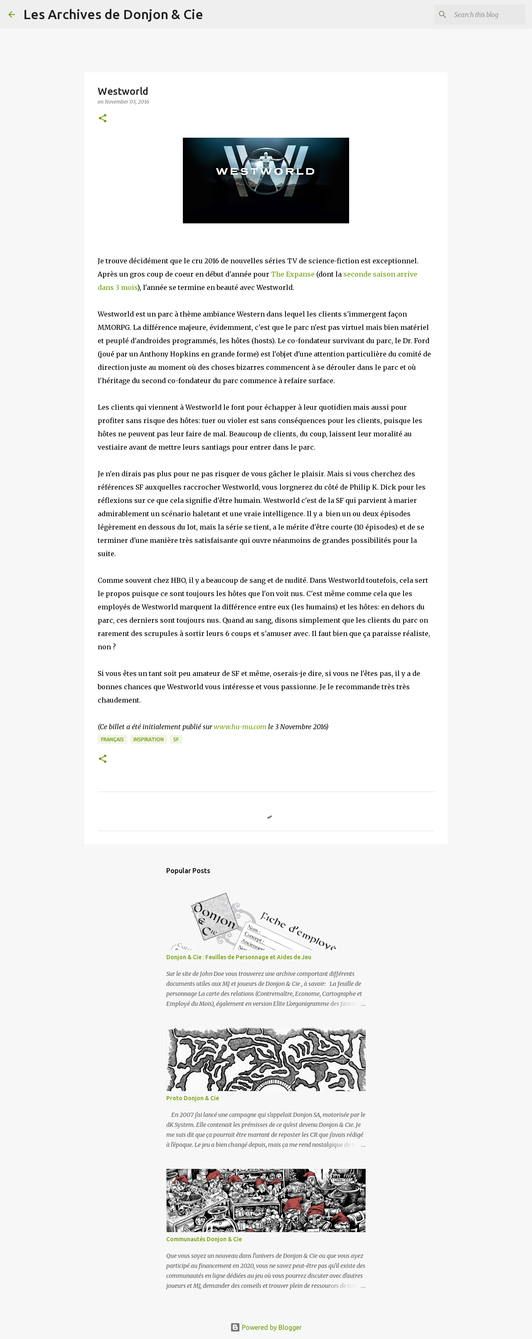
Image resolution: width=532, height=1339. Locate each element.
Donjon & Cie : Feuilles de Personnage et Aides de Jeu (238, 957)
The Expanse (293, 274)
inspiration (148, 739)
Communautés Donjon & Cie (204, 1239)
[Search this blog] (481, 15)
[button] (103, 118)
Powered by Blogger (266, 1327)
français (112, 739)
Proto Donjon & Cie (192, 1098)
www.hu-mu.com (240, 727)
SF (176, 739)
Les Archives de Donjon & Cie (113, 14)
